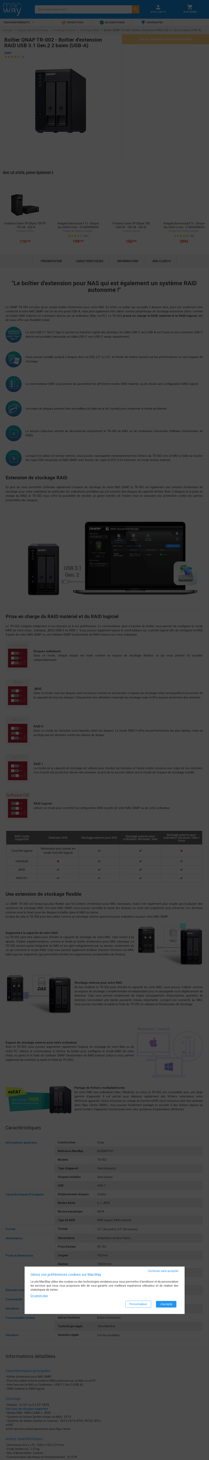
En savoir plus (39, 1295)
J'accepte (166, 1304)
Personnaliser (138, 1304)
